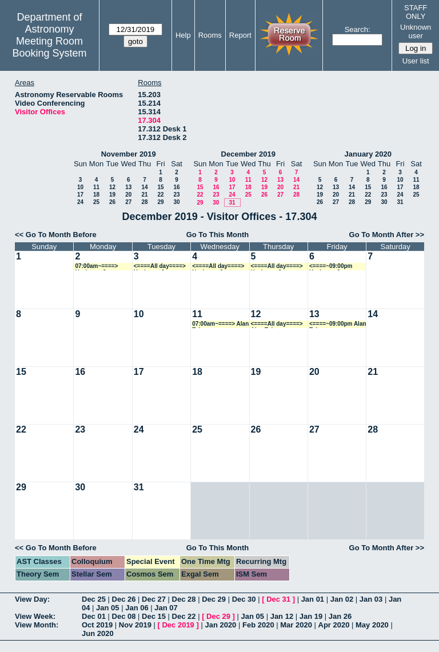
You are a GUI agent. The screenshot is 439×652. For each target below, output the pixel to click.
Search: (357, 29)
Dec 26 (124, 599)
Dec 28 (184, 599)
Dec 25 (94, 599)
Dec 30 (244, 599)
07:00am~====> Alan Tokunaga (220, 324)
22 (160, 194)
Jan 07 (165, 607)
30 (176, 202)
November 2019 (128, 154)
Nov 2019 (135, 625)
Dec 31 (278, 599)
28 (144, 202)
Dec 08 (124, 616)
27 (128, 202)
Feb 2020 (258, 625)
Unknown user (415, 31)
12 (112, 187)
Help (183, 35)
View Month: (36, 625)
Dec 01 (94, 616)
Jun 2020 (98, 633)
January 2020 (368, 154)
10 (80, 187)
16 (176, 187)
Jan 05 (107, 607)
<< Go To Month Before (56, 234)
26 (112, 202)
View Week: (35, 616)
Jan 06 (136, 607)
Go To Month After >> (386, 234)
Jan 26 (340, 616)
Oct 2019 (97, 625)
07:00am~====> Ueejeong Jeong (97, 266)
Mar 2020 (296, 625)
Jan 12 (281, 616)
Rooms (210, 35)
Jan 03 (371, 599)
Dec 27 (154, 599)
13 (128, 187)
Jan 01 (312, 599)
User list (415, 61)
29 (160, 202)
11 (96, 187)
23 (176, 194)
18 (96, 194)
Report (240, 35)
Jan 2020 (220, 625)
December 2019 (248, 154)
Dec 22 (184, 616)
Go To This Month (217, 234)
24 (80, 202)
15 (160, 187)
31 (232, 202)
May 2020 (372, 625)
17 (80, 194)
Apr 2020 (334, 625)
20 (128, 194)
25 (96, 202)
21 (144, 194)
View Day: (32, 599)
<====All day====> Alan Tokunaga (277, 324)
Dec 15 (154, 616)
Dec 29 (214, 599)
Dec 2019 (178, 625)
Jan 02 (341, 599)
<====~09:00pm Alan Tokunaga (337, 324)
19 (112, 194)
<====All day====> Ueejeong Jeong (160, 266)
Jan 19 (311, 616)
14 (144, 187)
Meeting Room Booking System (49, 47)
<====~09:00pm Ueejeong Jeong (331, 266)
